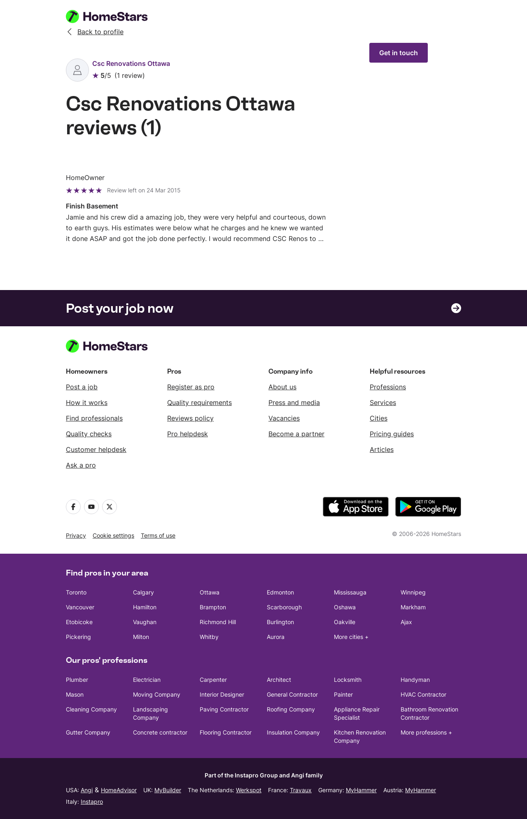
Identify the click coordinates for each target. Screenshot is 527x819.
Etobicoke (79, 621)
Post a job (82, 387)
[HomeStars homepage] (114, 16)
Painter (343, 694)
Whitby (209, 636)
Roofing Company (291, 709)
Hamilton (144, 607)
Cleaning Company (91, 709)
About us (282, 387)
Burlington (280, 621)
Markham (413, 607)
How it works (86, 402)
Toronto (76, 592)
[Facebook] (73, 506)
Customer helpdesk (96, 449)
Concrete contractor (160, 732)
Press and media (294, 402)
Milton (141, 636)
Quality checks (89, 434)
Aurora (275, 636)
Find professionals (94, 418)
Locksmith (347, 679)
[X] (109, 506)
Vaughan (144, 621)
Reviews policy (190, 418)
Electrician (147, 679)
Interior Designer (222, 694)
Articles (382, 449)
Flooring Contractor (226, 732)
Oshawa (345, 607)
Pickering (78, 636)
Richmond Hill (218, 621)
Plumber (77, 679)
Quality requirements (199, 402)
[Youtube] (91, 506)
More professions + (426, 732)
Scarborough (284, 607)
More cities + (351, 636)
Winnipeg (413, 592)
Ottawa (209, 592)
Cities (378, 418)
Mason (75, 694)
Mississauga (350, 592)
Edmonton (280, 592)
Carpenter (213, 679)
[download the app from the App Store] (356, 507)
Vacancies (284, 418)
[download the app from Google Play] (428, 507)
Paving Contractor (224, 709)
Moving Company (156, 694)
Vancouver (80, 607)
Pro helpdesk (187, 434)
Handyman (415, 679)
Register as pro (191, 387)
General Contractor (292, 694)
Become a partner (296, 434)
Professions (388, 387)
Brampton (213, 607)
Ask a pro (81, 465)
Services (383, 402)
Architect (279, 679)
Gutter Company (88, 732)
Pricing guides (392, 434)
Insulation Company (293, 732)
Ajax (406, 621)
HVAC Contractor (423, 694)
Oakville (344, 621)
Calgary (143, 592)
